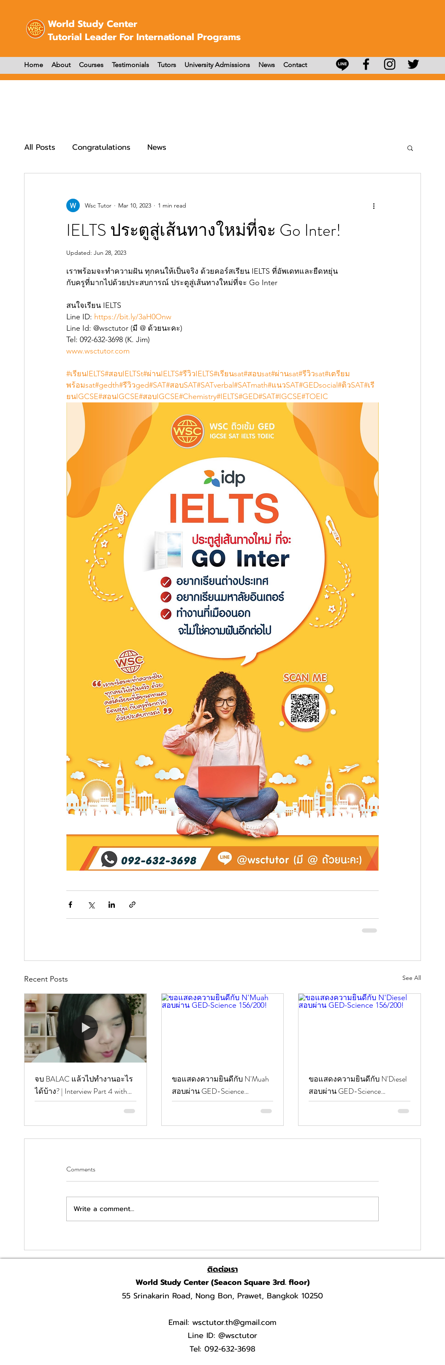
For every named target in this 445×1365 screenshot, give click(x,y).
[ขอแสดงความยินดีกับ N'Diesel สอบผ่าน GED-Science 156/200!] (359, 1028)
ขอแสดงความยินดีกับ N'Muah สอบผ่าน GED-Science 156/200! (220, 1085)
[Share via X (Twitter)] (91, 905)
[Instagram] (389, 64)
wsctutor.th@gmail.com (234, 1322)
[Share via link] (132, 905)
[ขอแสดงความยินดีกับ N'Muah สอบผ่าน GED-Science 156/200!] (223, 1028)
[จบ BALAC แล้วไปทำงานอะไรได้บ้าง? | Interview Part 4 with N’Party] (85, 1028)
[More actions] (374, 205)
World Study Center (92, 24)
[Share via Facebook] (70, 905)
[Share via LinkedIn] (112, 905)
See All (411, 978)
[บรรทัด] (342, 64)
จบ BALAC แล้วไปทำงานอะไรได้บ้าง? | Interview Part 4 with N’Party (84, 1085)
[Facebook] (366, 64)
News (156, 147)
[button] (410, 147)
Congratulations (101, 147)
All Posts (39, 147)
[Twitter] (413, 64)
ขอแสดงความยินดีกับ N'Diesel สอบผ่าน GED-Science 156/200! (358, 1085)
